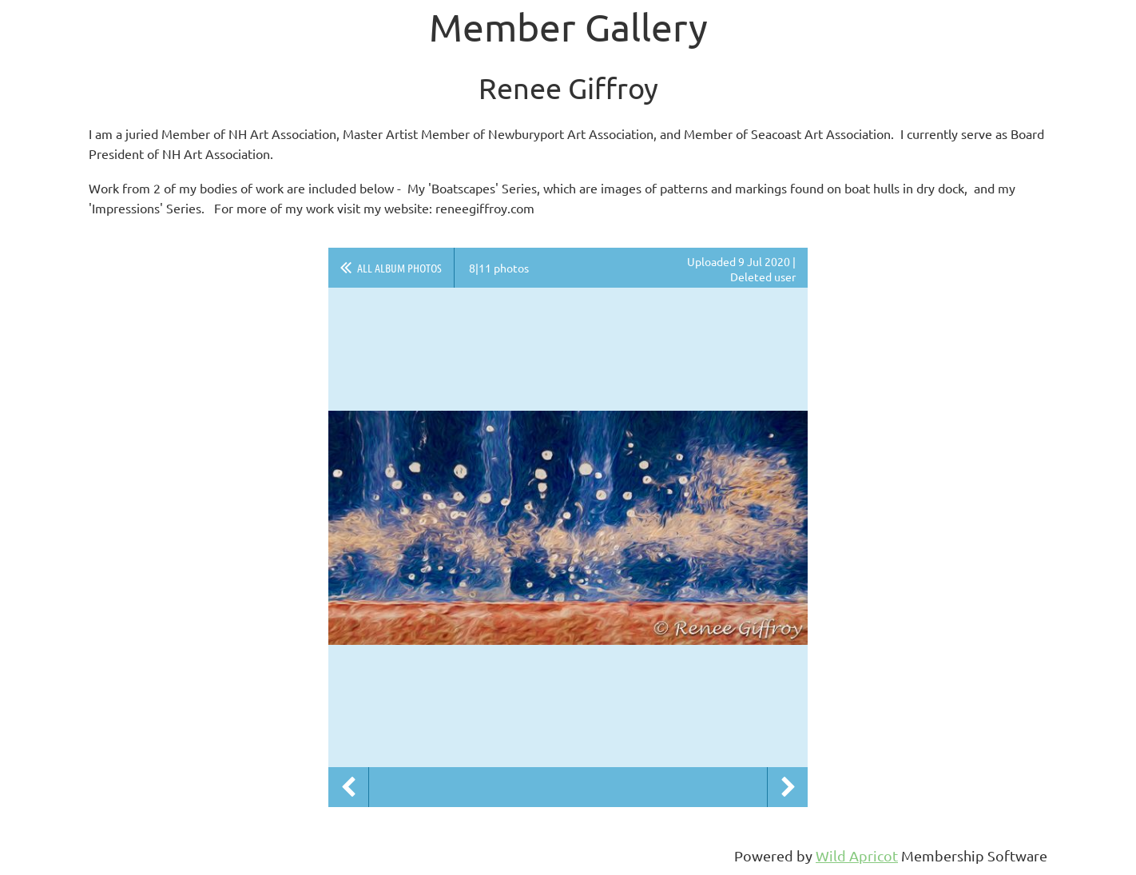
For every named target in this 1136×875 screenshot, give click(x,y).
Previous (348, 787)
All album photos (399, 268)
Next (788, 787)
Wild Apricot (857, 855)
